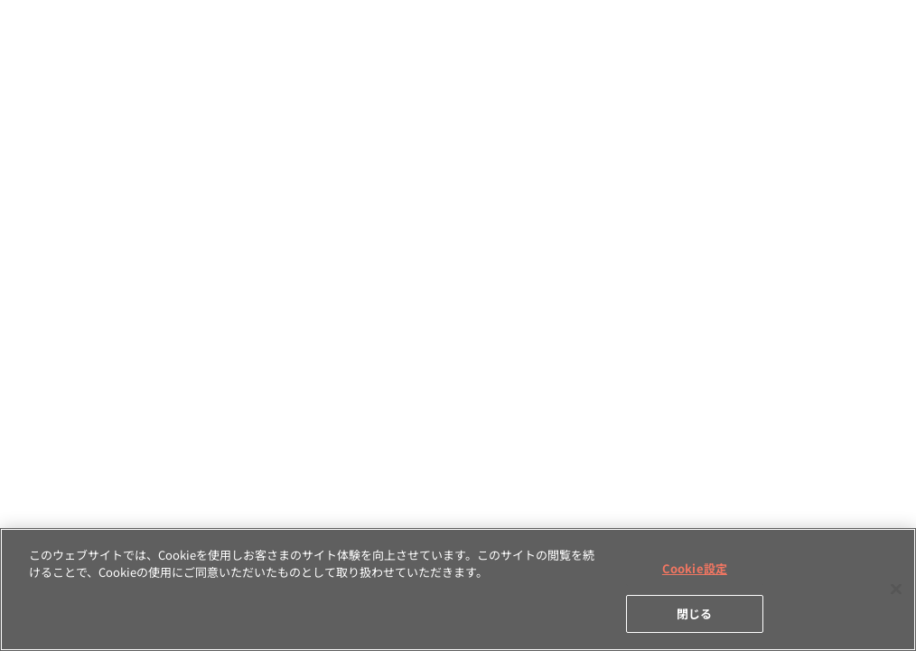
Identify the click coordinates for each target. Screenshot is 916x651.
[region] (458, 589)
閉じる (694, 613)
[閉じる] (896, 589)
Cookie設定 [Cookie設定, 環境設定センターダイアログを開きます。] (694, 568)
